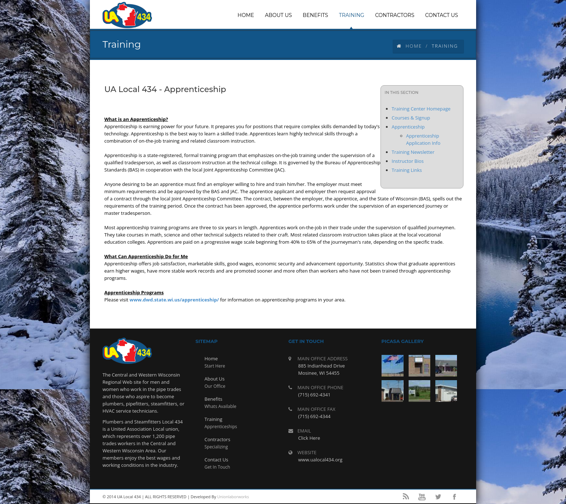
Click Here (309, 438)
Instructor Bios (408, 161)
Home (409, 46)
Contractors (217, 439)
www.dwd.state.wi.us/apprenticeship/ (174, 299)
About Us (215, 378)
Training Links (407, 170)
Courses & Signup (411, 117)
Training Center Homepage (421, 108)
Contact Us (216, 459)
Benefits (213, 399)
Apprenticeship (408, 126)
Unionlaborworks (233, 496)
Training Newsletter (413, 152)
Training (213, 419)
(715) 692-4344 (314, 416)
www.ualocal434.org (320, 459)
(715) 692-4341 (314, 394)
